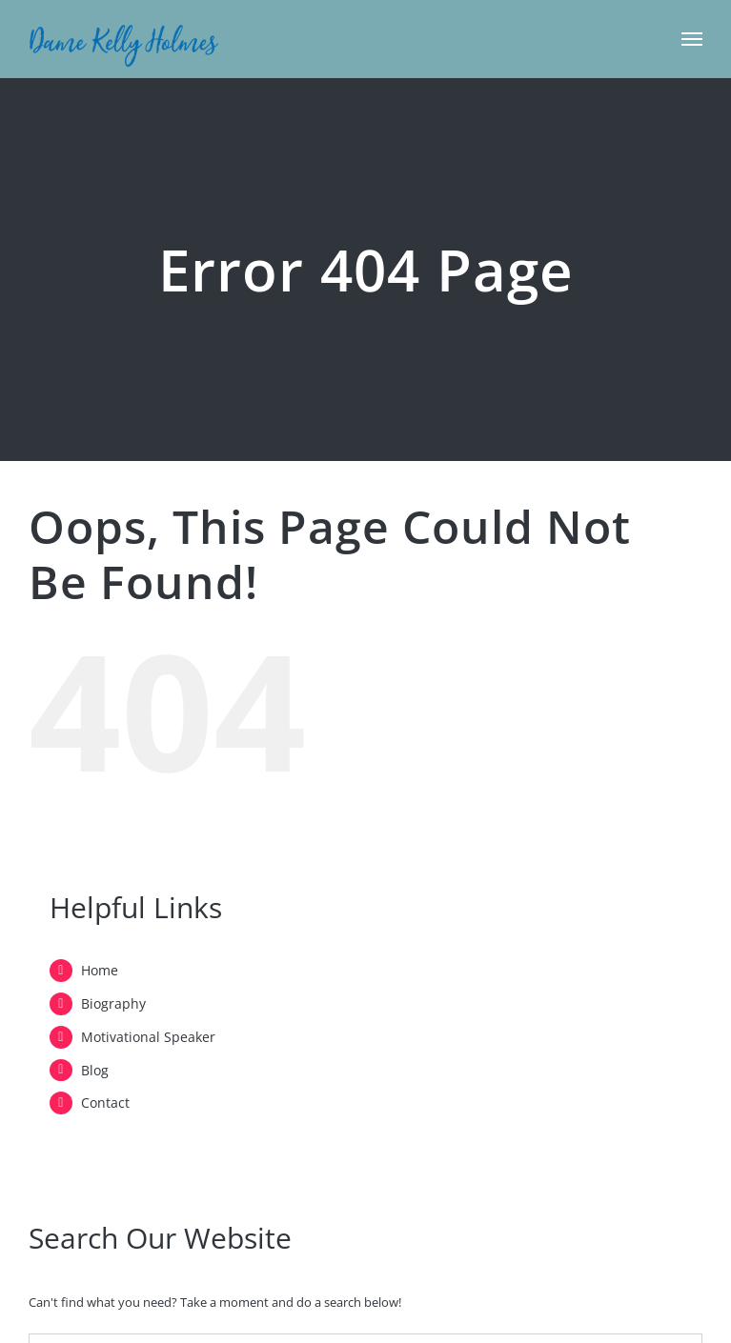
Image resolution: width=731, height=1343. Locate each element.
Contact (105, 1102)
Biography (113, 1003)
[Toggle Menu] (692, 39)
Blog (95, 1070)
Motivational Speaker (148, 1037)
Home (99, 970)
